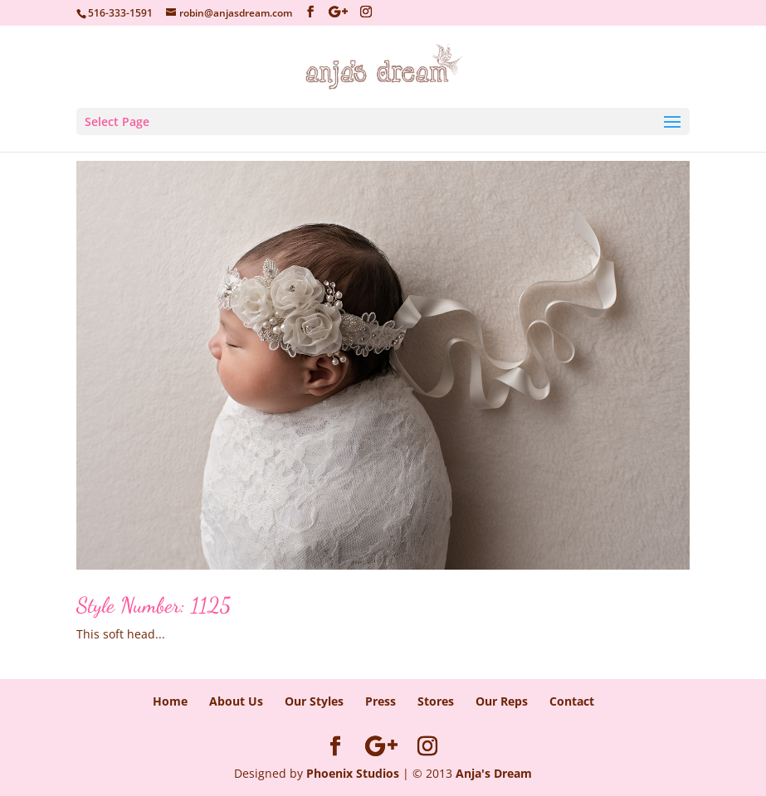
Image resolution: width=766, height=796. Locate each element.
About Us (236, 701)
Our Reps (502, 701)
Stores (435, 701)
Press (380, 701)
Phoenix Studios (352, 773)
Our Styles (314, 701)
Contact (571, 701)
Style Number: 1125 (153, 605)
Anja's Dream (494, 773)
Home (170, 701)
